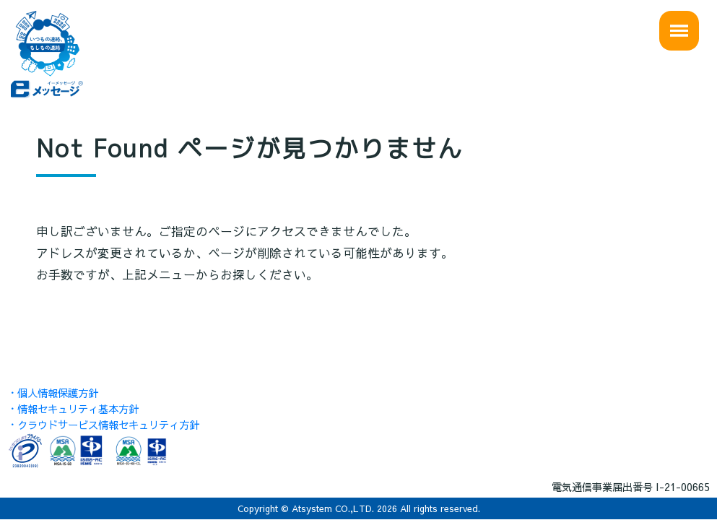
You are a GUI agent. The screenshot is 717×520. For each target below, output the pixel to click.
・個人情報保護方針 (52, 393)
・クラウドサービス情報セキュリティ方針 (103, 424)
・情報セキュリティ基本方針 (73, 409)
